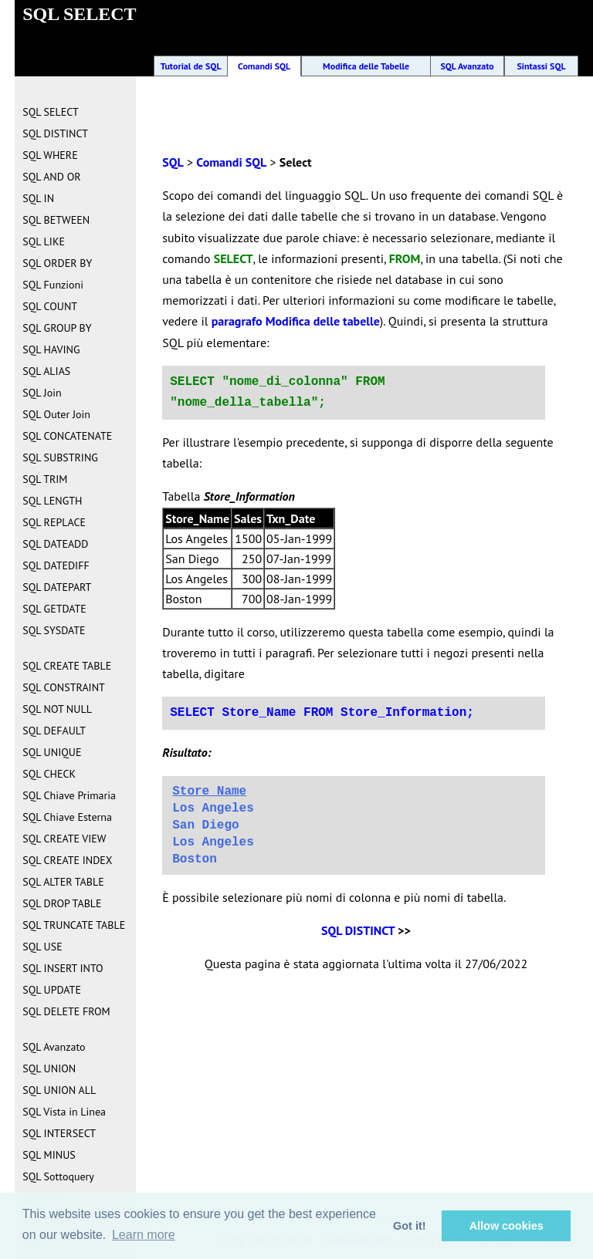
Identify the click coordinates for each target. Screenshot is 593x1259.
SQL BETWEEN (56, 220)
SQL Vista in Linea (64, 1112)
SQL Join (41, 393)
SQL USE (42, 947)
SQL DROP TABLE (61, 903)
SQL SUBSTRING (60, 457)
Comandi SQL (264, 66)
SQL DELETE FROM (66, 1011)
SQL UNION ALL (59, 1090)
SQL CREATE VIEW (64, 839)
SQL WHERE (49, 155)
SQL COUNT (49, 306)
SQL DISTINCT (358, 930)
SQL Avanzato (466, 66)
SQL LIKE (43, 241)
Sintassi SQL (541, 66)
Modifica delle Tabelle (366, 66)
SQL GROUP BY (56, 328)
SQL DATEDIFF (55, 565)
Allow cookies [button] (506, 1226)
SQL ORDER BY (57, 263)
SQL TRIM (44, 479)
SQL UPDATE (51, 990)
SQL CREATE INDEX (67, 860)
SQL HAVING (51, 349)
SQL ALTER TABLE (63, 882)
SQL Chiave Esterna (67, 817)
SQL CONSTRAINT (63, 687)
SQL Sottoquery (58, 1176)
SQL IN (38, 198)
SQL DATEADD (55, 544)
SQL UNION (49, 1068)
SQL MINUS (49, 1155)
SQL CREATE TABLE (66, 666)
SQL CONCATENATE (67, 436)
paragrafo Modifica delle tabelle (296, 321)
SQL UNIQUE (51, 752)
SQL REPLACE (54, 522)
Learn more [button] (143, 1234)
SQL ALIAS (46, 371)
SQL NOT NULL (57, 709)
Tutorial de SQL (191, 66)
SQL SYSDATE (53, 630)
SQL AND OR (51, 177)
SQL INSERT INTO (62, 968)
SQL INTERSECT (59, 1133)
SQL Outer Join (56, 414)
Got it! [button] (409, 1226)
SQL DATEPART (56, 587)
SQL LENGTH (52, 501)
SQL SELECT (50, 112)
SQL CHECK (49, 774)
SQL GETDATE (54, 609)
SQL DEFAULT (54, 731)
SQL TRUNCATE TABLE (73, 925)
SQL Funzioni (52, 285)
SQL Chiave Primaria (69, 795)
